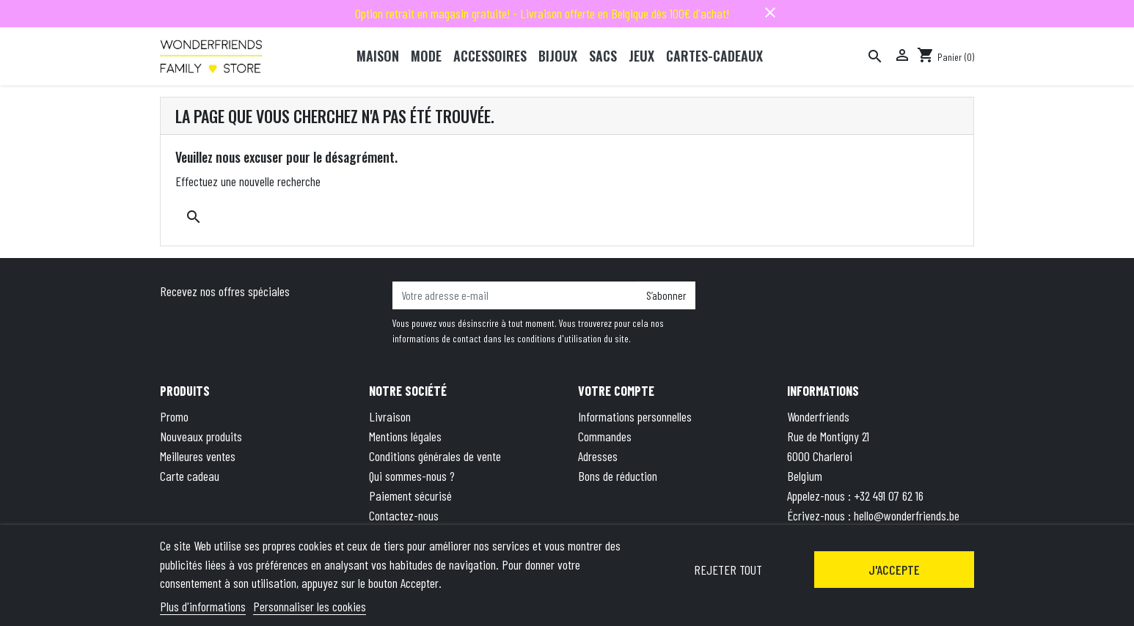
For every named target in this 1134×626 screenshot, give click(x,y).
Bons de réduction (617, 476)
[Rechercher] (875, 56)
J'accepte (894, 569)
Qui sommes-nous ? (412, 476)
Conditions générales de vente (435, 456)
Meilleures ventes (197, 456)
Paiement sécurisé (410, 495)
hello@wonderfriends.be (906, 515)
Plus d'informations (203, 606)
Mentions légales (405, 436)
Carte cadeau (189, 476)
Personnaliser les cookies (309, 606)
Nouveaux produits (201, 436)
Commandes (605, 436)
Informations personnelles (635, 416)
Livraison (390, 416)
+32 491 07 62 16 (888, 495)
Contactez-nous (404, 515)
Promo (174, 416)
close (770, 12)
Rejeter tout (728, 569)
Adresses (598, 456)
